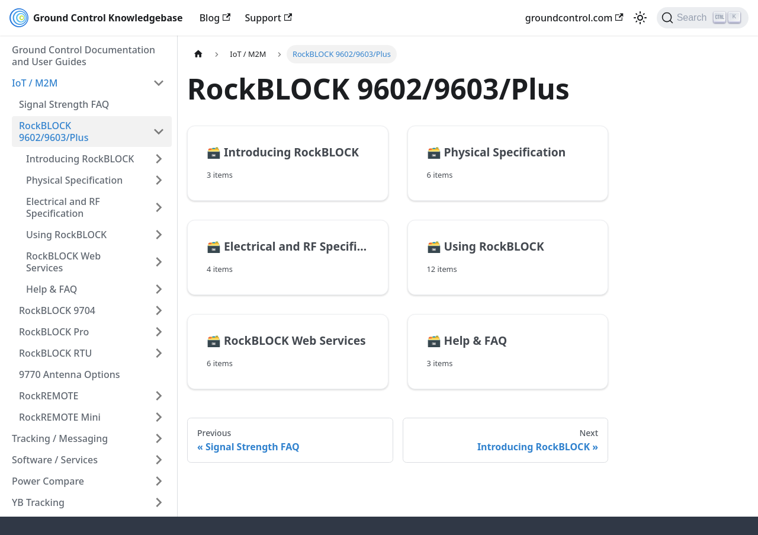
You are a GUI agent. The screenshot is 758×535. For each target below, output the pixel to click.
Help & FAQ (51, 289)
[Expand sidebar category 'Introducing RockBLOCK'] (159, 158)
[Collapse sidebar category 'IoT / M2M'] (159, 82)
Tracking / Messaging (60, 438)
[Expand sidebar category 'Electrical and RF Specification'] (159, 207)
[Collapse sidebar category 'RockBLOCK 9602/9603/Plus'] (159, 131)
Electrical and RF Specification (63, 207)
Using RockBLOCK (66, 234)
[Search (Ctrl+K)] (703, 17)
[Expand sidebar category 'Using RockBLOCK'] (159, 234)
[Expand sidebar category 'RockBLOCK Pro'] (159, 331)
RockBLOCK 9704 (57, 310)
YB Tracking (38, 502)
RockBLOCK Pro (54, 331)
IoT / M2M (34, 82)
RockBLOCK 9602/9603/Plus (53, 131)
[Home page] (198, 54)
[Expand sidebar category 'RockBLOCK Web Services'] (159, 261)
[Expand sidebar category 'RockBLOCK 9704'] (159, 310)
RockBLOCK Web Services (63, 261)
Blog (215, 17)
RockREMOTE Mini (60, 417)
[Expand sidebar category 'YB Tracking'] (159, 502)
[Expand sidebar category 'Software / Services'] (159, 459)
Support (268, 17)
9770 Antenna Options (69, 374)
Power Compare (48, 481)
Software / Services (55, 459)
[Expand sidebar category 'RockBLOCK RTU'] (159, 353)
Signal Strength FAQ (64, 104)
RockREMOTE (48, 395)
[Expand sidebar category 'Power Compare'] (159, 481)
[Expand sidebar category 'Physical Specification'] (159, 180)
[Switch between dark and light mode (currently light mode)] (640, 17)
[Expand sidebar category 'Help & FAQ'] (159, 289)
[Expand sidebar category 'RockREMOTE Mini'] (159, 417)
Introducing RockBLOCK (80, 158)
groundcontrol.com (574, 17)
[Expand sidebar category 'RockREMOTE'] (159, 395)
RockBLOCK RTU (55, 353)
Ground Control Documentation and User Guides (83, 55)
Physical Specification (74, 180)
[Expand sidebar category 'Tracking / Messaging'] (159, 438)
